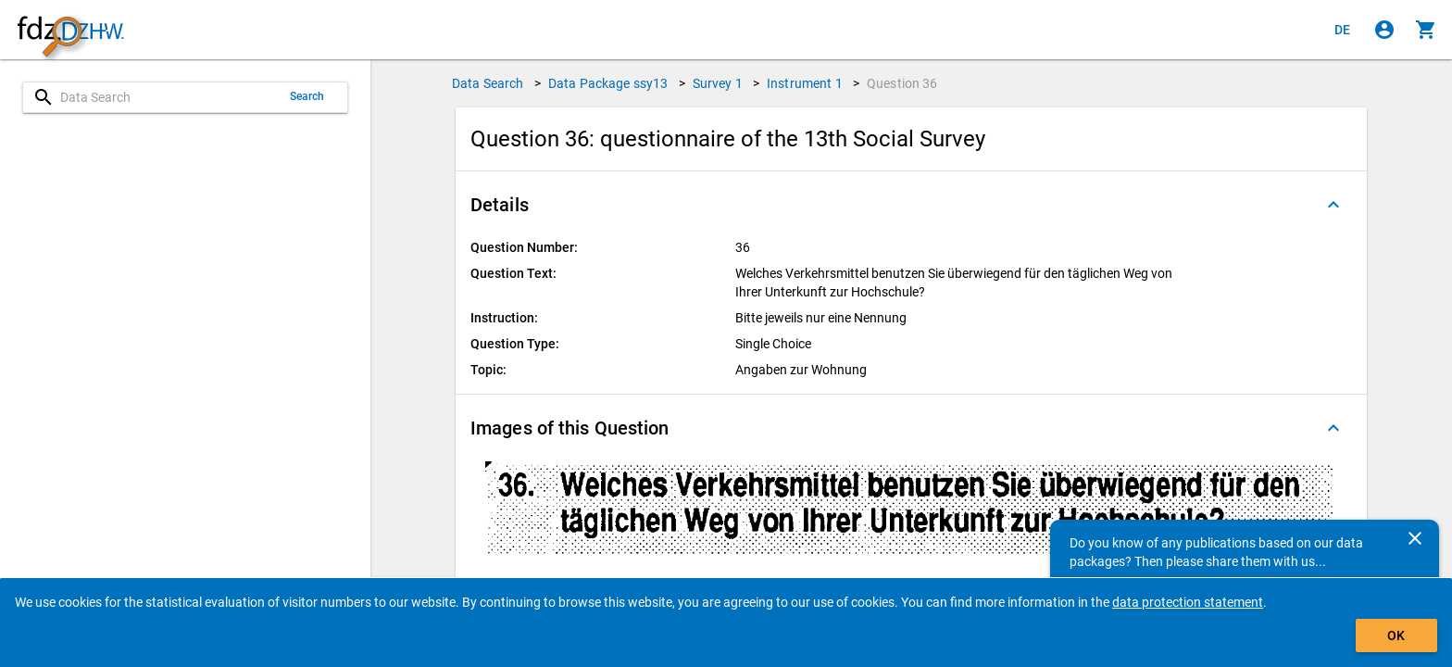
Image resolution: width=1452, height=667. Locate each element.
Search (307, 96)
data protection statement (1187, 602)
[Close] (1414, 538)
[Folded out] (1333, 204)
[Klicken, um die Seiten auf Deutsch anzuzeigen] (1342, 29)
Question (902, 83)
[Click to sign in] (1384, 29)
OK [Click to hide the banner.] (1396, 635)
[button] (911, 204)
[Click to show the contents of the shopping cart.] (1426, 29)
